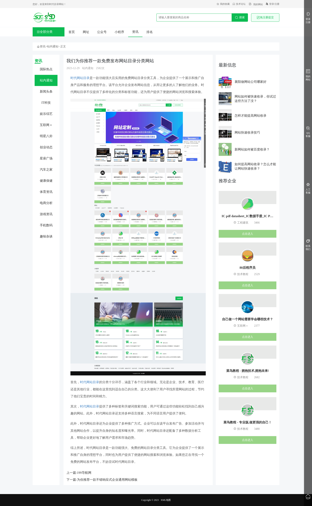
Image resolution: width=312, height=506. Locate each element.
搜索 (240, 17)
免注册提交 (265, 17)
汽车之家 (46, 169)
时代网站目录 (80, 78)
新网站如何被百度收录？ (252, 149)
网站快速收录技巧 (247, 132)
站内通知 (52, 46)
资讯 (135, 31)
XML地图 (166, 500)
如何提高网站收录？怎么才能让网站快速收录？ (255, 166)
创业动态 (46, 147)
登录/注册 (272, 4)
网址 (86, 32)
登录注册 (308, 18)
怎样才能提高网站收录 (250, 115)
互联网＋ (46, 125)
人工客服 (308, 188)
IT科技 (46, 102)
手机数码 (46, 225)
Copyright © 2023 (150, 500)
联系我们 (308, 245)
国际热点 (46, 69)
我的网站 (256, 4)
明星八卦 (46, 136)
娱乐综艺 (46, 113)
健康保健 (46, 180)
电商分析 (46, 203)
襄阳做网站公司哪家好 (250, 81)
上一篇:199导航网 (78, 472)
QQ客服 (308, 132)
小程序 (119, 32)
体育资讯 (46, 191)
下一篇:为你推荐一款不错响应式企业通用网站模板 (101, 479)
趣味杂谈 (46, 236)
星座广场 (46, 158)
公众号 (102, 32)
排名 (149, 32)
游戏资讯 (46, 214)
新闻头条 (46, 91)
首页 (71, 32)
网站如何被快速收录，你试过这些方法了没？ (255, 99)
